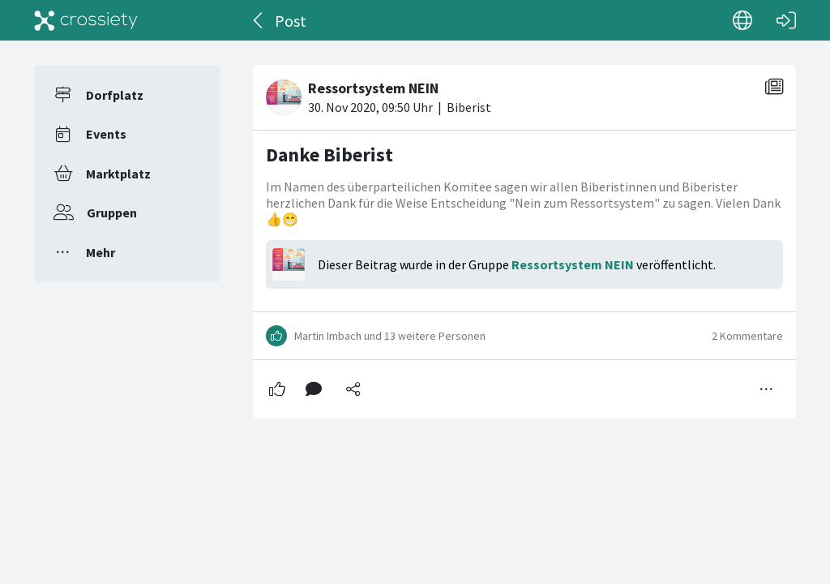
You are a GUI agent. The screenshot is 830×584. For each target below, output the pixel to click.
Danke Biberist (329, 154)
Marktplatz (118, 173)
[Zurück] (259, 20)
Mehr (100, 252)
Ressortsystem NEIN (572, 264)
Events (106, 134)
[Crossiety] (86, 20)
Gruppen (112, 212)
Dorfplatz (114, 95)
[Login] (786, 20)
